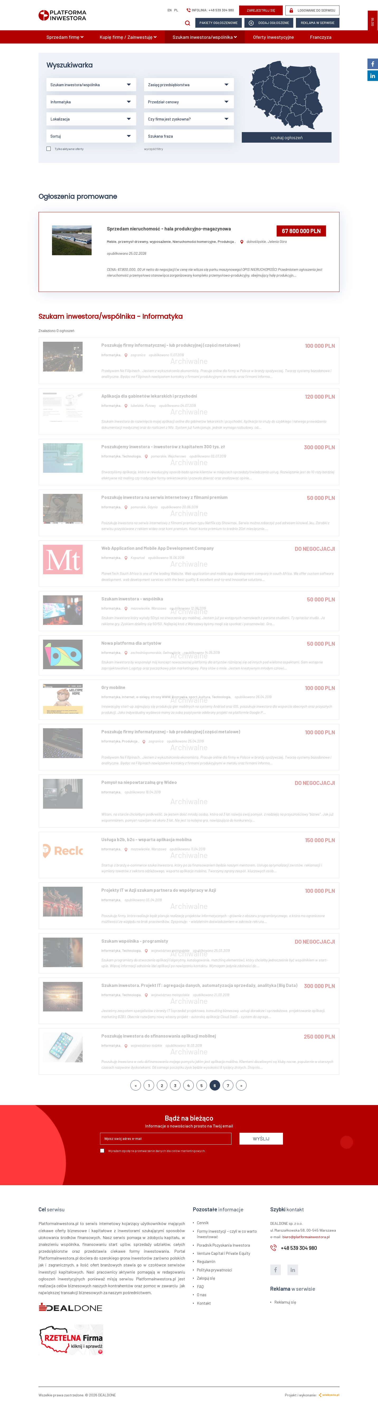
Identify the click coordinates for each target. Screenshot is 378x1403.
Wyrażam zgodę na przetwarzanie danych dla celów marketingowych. (153, 1151)
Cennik (203, 1222)
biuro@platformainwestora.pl (306, 1237)
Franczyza (321, 37)
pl (176, 10)
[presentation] (140, 1167)
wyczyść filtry (153, 149)
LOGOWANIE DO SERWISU (312, 10)
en (170, 10)
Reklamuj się (285, 1302)
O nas (201, 1294)
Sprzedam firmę (64, 37)
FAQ (200, 1286)
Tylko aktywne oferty (65, 149)
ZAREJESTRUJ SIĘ (261, 10)
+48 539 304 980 (221, 10)
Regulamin (206, 1261)
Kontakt (204, 1303)
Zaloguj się (206, 1278)
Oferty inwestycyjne (273, 37)
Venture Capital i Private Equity (223, 1253)
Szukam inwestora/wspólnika (205, 37)
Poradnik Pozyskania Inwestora (223, 1245)
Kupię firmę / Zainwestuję (128, 37)
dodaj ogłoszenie (269, 23)
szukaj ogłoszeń (287, 137)
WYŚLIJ (261, 1138)
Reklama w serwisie (317, 23)
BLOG (373, 22)
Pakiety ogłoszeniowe (219, 23)
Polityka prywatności (214, 1269)
